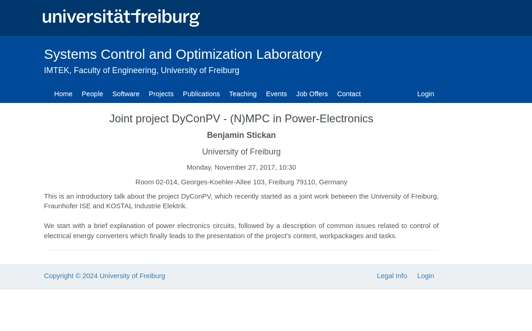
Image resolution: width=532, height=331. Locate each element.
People (92, 93)
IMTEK (56, 70)
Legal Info (392, 276)
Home (63, 93)
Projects (161, 93)
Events (276, 93)
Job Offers (312, 93)
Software (126, 93)
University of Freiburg (200, 70)
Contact (349, 93)
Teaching (243, 93)
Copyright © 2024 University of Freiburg (104, 276)
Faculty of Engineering (115, 70)
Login (425, 93)
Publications (201, 93)
